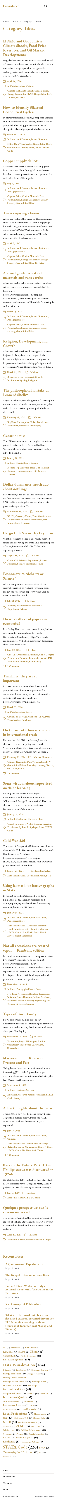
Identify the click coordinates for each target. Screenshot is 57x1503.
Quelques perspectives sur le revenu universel (25, 1209)
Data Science (43, 422)
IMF (45, 519)
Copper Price (14, 196)
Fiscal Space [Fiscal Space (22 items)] (36, 1385)
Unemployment (26, 1004)
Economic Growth (38, 658)
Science (21, 563)
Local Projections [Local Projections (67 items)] (18, 1413)
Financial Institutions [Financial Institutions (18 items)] (15, 1385)
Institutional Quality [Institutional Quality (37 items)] (17, 1397)
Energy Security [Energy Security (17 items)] (36, 1373)
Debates (14, 85)
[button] (46, 6)
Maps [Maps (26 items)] (8, 1418)
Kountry (34, 928)
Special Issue (23, 462)
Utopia (48, 1239)
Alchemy (11, 605)
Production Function (17, 661)
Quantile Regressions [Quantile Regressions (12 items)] (38, 1434)
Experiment (33, 560)
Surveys (34, 462)
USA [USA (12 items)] (43, 1452)
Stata (41, 827)
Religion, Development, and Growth (25, 343)
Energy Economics (16, 94)
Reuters (41, 471)
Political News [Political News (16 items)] (11, 1430)
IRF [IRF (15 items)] (34, 1405)
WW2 (21, 768)
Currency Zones (23, 516)
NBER (38, 147)
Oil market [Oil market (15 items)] (9, 1426)
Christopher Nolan (26, 422)
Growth (39, 376)
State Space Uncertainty (31, 1044)
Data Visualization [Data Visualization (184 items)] (24, 1365)
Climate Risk (13, 90)
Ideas (38, 21)
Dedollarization (15, 519)
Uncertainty (13, 1048)
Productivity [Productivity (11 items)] (9, 1434)
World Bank (33, 932)
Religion (32, 380)
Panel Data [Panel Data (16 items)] (37, 1426)
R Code (49, 1146)
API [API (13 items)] (6, 1347)
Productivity (35, 661)
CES (9, 654)
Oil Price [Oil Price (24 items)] (23, 1426)
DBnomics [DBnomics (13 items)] (9, 1370)
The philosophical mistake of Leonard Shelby (26, 392)
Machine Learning (42, 823)
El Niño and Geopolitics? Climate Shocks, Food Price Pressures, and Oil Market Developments (24, 48)
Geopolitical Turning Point (20, 147)
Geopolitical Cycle (42, 144)
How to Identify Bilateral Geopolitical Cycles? (23, 109)
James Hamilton (25, 997)
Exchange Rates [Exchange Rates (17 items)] (41, 1381)
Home (6, 21)
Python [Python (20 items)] (22, 1434)
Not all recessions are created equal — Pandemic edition (26, 948)
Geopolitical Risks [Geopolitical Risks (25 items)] (14, 1393)
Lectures (20, 1090)
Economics (12, 425)
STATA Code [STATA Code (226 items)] (20, 1447)
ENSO (30, 94)
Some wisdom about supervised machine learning (27, 785)
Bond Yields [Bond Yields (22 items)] (33, 1347)
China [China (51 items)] (36, 1351)
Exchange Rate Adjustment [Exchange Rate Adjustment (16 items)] (16, 1377)
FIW (48, 761)
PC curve (35, 1197)
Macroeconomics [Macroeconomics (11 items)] (42, 1414)
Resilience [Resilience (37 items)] (12, 1442)
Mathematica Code (34, 1146)
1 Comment (13, 666)
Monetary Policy (15, 1000)
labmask (44, 928)
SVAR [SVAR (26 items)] (44, 1448)
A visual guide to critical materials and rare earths (23, 275)
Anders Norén (48, 1496)
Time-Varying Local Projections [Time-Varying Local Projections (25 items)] (20, 1452)
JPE (28, 1197)
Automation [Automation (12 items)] (17, 1347)
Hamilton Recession (39, 993)
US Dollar (12, 768)
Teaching (7, 1483)
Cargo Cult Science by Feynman (28, 533)
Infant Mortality (21, 928)
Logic (22, 1041)
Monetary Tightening (35, 1000)
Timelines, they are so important (20, 678)
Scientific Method (34, 563)
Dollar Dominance (33, 519)
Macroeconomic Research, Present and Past (23, 1060)
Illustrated (43, 139)
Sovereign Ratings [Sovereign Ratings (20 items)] (32, 1441)
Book (12, 819)
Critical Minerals (30, 196)
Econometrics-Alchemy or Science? (23, 576)
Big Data (11, 422)
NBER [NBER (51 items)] (10, 1422)
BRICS (10, 516)
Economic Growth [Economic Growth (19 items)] (41, 1370)
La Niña (11, 97)
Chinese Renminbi (16, 761)
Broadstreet (13, 376)
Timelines (26, 720)
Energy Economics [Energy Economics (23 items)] (14, 1373)
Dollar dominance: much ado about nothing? (26, 486)
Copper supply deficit (20, 161)
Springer (34, 827)
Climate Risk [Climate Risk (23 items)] (11, 1356)
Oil (34, 471)
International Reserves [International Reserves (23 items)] (16, 1405)
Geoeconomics (14, 435)
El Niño (44, 90)
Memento (24, 425)
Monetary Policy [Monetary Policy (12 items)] (41, 1418)
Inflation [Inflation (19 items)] (46, 1393)
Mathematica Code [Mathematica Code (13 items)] (23, 1418)
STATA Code (14, 932)
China (10, 144)
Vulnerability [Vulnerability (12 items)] (9, 1456)
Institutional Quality (17, 380)
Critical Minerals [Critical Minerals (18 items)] (31, 1355)
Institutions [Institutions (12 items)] (30, 1401)
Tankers (11, 474)
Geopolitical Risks (16, 765)
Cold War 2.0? (14, 840)
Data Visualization (30, 90)
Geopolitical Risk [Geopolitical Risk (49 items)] (17, 1389)
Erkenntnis (12, 1041)
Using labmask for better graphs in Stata (28, 887)
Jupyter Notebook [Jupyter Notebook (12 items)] (11, 1409)
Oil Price (20, 97)
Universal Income (35, 1239)
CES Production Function (25, 654)
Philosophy (35, 425)
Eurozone (19, 1146)
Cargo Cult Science (17, 560)
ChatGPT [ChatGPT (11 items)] (23, 1352)
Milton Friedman (41, 997)
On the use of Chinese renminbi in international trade (28, 732)
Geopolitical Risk (43, 94)
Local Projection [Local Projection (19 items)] (31, 1409)
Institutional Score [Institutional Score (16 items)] (13, 1401)
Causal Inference (15, 823)
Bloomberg (13, 467)
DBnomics (31, 925)
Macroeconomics (36, 1094)
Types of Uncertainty (19, 1014)
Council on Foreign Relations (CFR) (25, 716)
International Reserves (18, 523)
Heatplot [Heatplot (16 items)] (33, 1393)
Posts (15, 21)
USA (24, 932)
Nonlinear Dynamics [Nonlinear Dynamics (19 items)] (29, 1422)
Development (27, 376)
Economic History (16, 1197)
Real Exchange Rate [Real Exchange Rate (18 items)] (27, 1437)
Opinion (30, 85)
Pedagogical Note (16, 191)
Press (29, 711)
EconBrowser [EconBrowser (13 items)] (23, 1370)
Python (22, 827)
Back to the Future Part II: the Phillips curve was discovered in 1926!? (28, 1169)
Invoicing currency (36, 765)
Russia (49, 765)
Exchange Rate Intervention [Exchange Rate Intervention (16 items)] (17, 1381)
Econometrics (24, 605)
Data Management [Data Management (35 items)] (16, 1360)
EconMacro (11, 6)
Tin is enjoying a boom (21, 213)
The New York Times (32, 1150)
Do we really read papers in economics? (25, 621)
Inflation (11, 997)
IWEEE (29, 823)
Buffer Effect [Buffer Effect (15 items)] (10, 1352)
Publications (9, 1476)
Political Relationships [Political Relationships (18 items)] (33, 1429)
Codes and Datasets (20, 139)
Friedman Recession (17, 993)
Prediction (12, 827)
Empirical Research (17, 1094)
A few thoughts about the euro (27, 1108)
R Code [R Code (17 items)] (8, 1437)
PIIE (48, 875)
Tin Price (39, 262)
